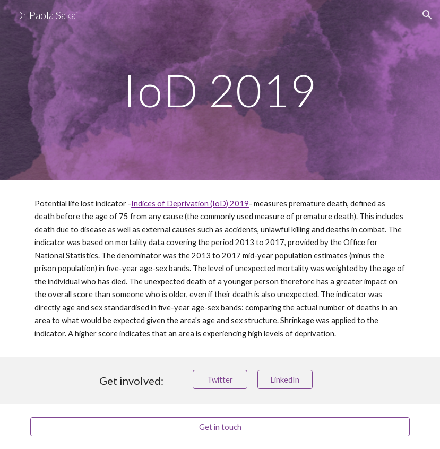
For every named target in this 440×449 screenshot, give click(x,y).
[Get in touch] (220, 427)
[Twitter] (220, 379)
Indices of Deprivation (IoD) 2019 (190, 203)
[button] (427, 15)
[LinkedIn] (285, 379)
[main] (219, 90)
